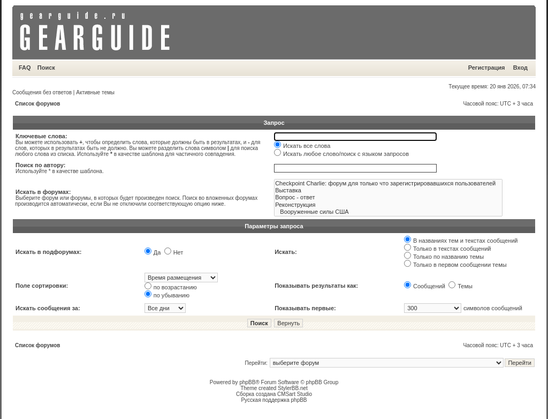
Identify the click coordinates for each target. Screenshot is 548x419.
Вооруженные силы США (388, 211)
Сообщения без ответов (42, 92)
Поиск (46, 67)
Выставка (388, 190)
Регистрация (486, 67)
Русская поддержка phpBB (274, 400)
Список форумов (37, 104)
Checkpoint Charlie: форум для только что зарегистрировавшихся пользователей (388, 183)
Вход (520, 67)
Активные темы (95, 92)
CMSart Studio (294, 394)
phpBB (247, 382)
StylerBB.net (293, 388)
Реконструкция (388, 204)
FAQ (25, 67)
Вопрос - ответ (388, 197)
